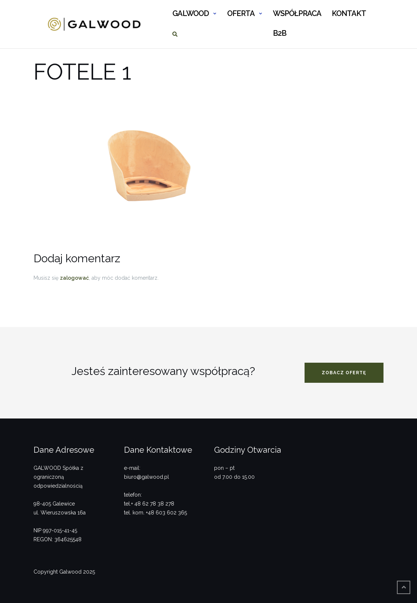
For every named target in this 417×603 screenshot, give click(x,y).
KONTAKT (349, 13)
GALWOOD (190, 13)
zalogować (74, 278)
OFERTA (241, 13)
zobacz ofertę (344, 372)
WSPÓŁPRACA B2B (297, 16)
